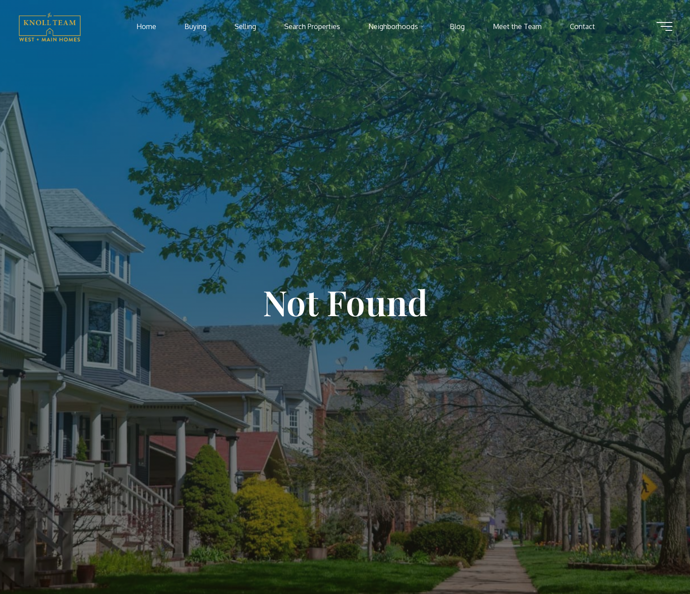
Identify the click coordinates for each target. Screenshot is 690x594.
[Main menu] (664, 26)
